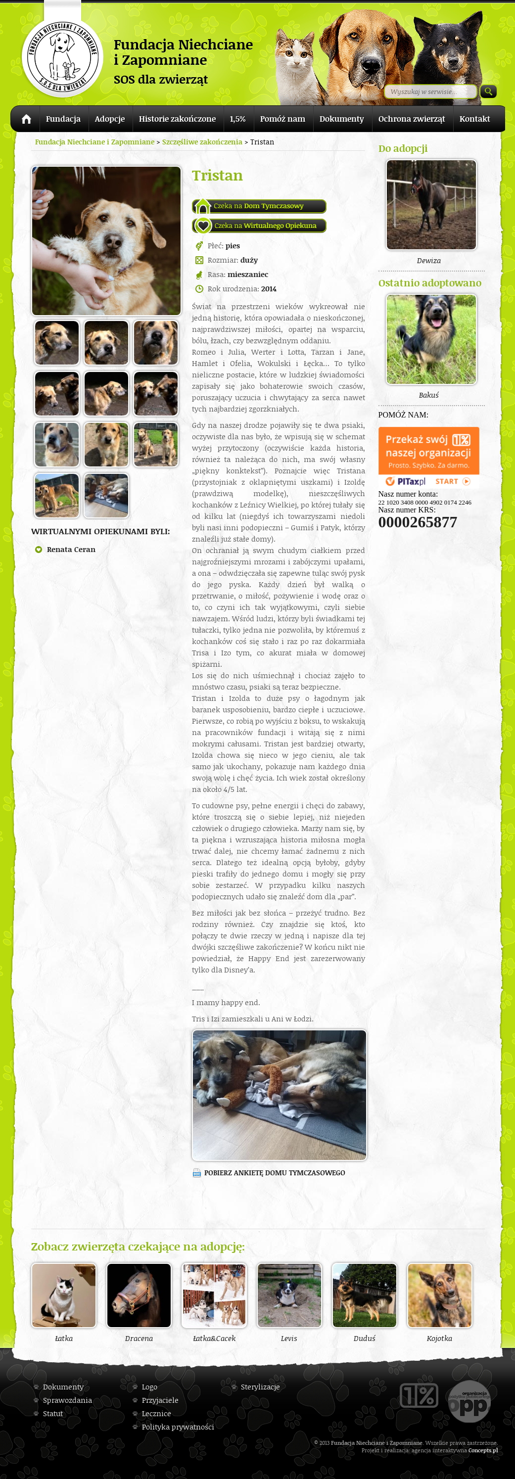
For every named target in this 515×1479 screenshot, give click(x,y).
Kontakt (475, 118)
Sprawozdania (67, 1400)
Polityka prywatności (178, 1427)
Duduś (364, 1302)
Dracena (139, 1302)
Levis (289, 1302)
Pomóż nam (282, 118)
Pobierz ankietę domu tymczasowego (274, 1172)
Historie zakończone (177, 118)
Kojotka (439, 1302)
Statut (53, 1413)
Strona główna (25, 120)
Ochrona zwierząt (411, 118)
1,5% (238, 118)
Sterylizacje (260, 1387)
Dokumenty (342, 118)
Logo (149, 1387)
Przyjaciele (160, 1400)
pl (495, 1450)
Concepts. (480, 1450)
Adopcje (110, 118)
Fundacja (63, 118)
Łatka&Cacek (214, 1302)
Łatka (63, 1302)
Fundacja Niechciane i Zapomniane (94, 141)
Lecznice (156, 1413)
